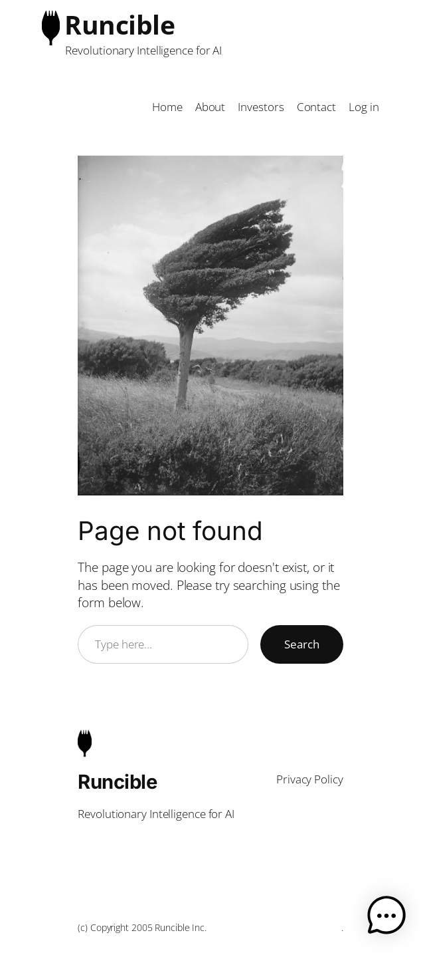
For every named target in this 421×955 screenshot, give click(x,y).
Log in (364, 106)
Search (301, 644)
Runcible (119, 24)
